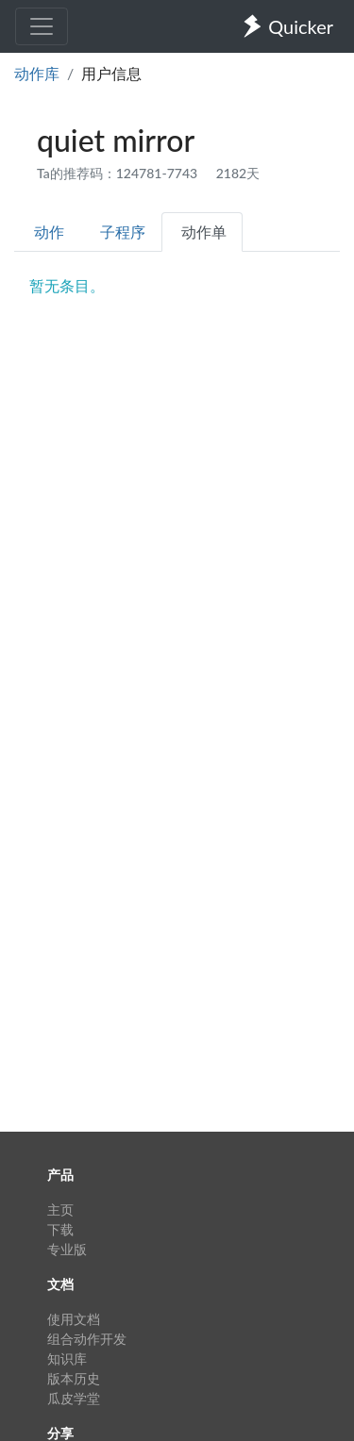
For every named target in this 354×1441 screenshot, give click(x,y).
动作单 (204, 231)
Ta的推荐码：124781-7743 (119, 173)
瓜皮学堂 (73, 1398)
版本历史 (73, 1378)
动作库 (36, 73)
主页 (60, 1209)
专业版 (67, 1249)
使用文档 (73, 1319)
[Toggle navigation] (41, 26)
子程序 (122, 231)
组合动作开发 (86, 1339)
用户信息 (111, 73)
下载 (60, 1229)
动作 (49, 231)
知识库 (67, 1358)
